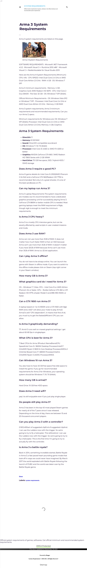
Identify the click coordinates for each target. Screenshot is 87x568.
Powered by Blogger (43, 555)
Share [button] (21, 476)
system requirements (32, 480)
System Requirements (34, 6)
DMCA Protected (43, 546)
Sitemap (43, 565)
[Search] (67, 6)
